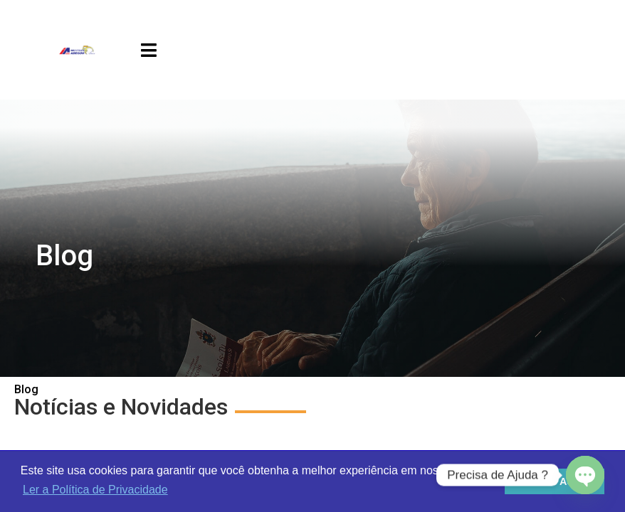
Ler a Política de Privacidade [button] (95, 490)
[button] (149, 50)
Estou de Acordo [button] (555, 481)
